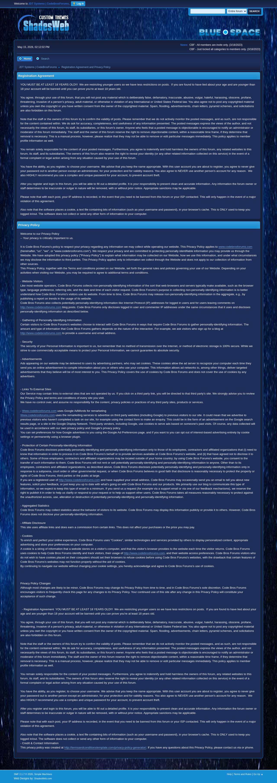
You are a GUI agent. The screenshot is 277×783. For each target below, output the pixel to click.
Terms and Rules (242, 774)
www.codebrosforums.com (235, 246)
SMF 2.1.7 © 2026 (23, 774)
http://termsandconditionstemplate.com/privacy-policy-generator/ (105, 747)
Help (229, 774)
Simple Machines (43, 774)
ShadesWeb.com (43, 778)
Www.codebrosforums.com (39, 410)
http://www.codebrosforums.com (40, 307)
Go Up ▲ (258, 774)
